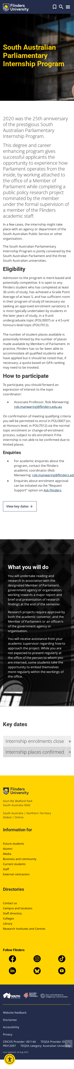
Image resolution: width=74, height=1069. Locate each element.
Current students (14, 864)
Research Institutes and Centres (24, 928)
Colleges (8, 918)
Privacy (7, 1034)
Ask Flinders (52, 490)
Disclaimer (10, 1020)
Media (7, 854)
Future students (13, 843)
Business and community (19, 859)
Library (7, 923)
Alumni (7, 849)
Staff (6, 869)
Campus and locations (17, 908)
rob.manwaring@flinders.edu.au (38, 407)
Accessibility (11, 1027)
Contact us (10, 903)
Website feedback (14, 1012)
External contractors (16, 874)
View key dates (19, 506)
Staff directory (12, 913)
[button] (54, 7)
